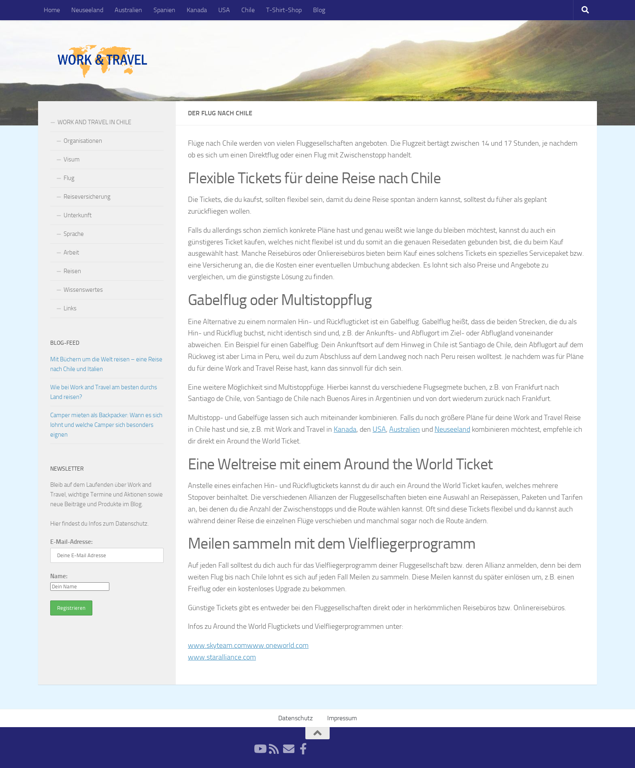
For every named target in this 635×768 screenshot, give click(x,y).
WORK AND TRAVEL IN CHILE (94, 122)
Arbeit (71, 252)
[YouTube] (259, 749)
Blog (319, 10)
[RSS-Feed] (274, 749)
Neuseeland (87, 10)
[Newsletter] (288, 749)
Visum (72, 159)
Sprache (74, 234)
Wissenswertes (83, 289)
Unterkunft (78, 215)
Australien (128, 10)
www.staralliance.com (222, 657)
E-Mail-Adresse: (71, 541)
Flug (69, 178)
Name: (59, 576)
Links (70, 308)
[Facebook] (303, 749)
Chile (248, 10)
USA (224, 10)
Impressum (342, 718)
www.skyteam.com (217, 645)
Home (52, 10)
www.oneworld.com (278, 645)
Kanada (197, 10)
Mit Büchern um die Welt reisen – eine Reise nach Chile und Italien (106, 364)
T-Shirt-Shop (284, 10)
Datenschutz (131, 523)
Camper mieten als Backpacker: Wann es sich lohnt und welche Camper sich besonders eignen (106, 425)
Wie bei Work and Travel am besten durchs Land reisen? (103, 392)
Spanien (164, 10)
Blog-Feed (64, 342)
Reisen (72, 271)
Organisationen (83, 140)
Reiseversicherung (87, 196)
